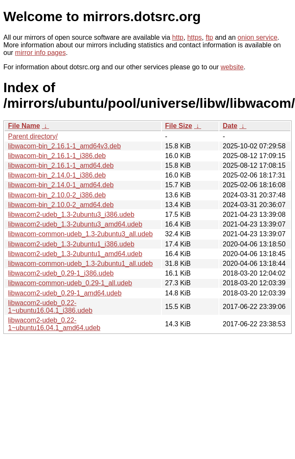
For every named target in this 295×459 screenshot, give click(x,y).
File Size (178, 125)
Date (230, 125)
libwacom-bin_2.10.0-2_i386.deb (57, 195)
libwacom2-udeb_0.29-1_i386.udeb (61, 273)
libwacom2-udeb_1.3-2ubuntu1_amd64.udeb (75, 253)
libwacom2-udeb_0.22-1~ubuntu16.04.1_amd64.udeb (54, 324)
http (177, 37)
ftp (209, 37)
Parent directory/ (32, 136)
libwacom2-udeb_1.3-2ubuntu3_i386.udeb (71, 214)
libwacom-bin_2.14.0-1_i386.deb (57, 175)
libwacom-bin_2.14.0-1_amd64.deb (61, 185)
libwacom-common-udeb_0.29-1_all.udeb (70, 283)
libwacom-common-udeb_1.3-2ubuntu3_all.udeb (80, 234)
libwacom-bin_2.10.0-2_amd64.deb (61, 204)
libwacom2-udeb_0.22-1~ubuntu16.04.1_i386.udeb (50, 306)
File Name (24, 125)
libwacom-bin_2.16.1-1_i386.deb (57, 155)
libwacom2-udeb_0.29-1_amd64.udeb (65, 293)
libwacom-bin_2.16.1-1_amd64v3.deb (64, 146)
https (194, 37)
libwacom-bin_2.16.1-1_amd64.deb (61, 165)
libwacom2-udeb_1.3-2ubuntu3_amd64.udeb (75, 224)
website (232, 67)
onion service (257, 37)
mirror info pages (40, 52)
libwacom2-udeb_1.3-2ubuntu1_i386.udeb (71, 244)
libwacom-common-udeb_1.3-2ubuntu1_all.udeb (80, 263)
